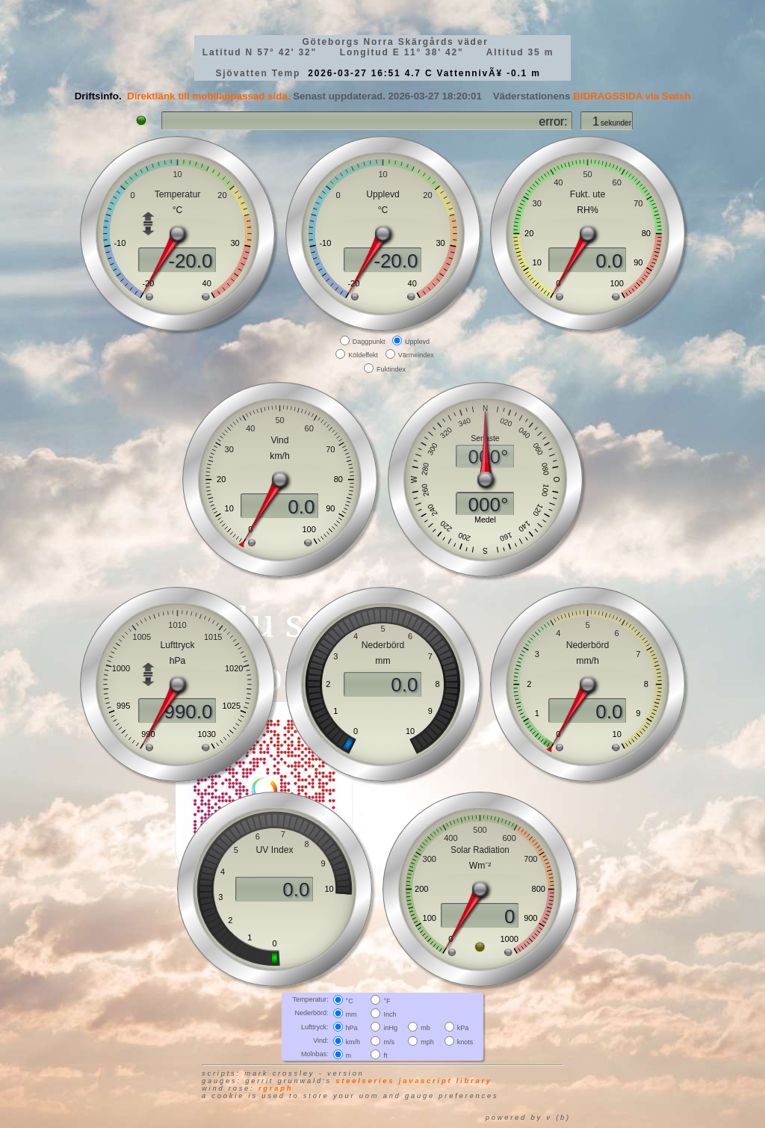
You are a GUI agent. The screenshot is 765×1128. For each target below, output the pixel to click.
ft (385, 1055)
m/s (388, 1041)
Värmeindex (416, 355)
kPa (463, 1028)
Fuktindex (391, 368)
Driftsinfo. (98, 96)
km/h (353, 1041)
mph (427, 1041)
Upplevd (417, 341)
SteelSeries (364, 1081)
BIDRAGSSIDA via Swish (631, 96)
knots (465, 1041)
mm (351, 1014)
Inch (389, 1014)
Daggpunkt (369, 341)
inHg (390, 1028)
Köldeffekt (363, 355)
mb (425, 1028)
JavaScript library (445, 1081)
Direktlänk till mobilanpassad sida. (209, 96)
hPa (352, 1028)
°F (386, 1001)
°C (349, 1001)
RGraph (275, 1088)
